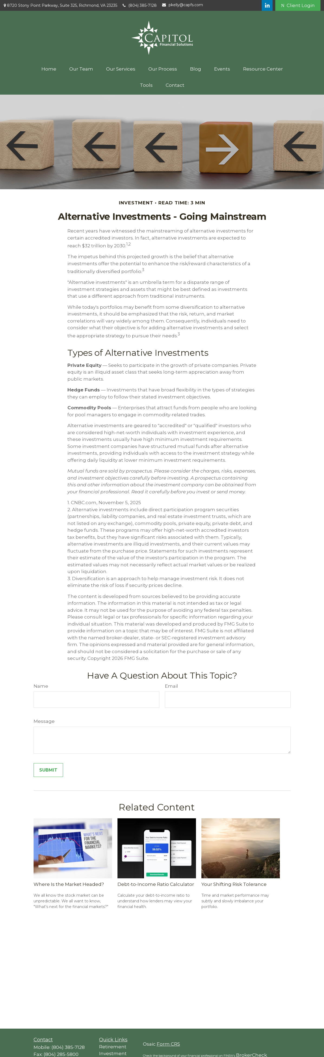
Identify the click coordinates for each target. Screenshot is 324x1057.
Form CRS (168, 1044)
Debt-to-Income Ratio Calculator (155, 884)
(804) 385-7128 (140, 5)
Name (41, 686)
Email (171, 686)
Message (44, 721)
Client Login (298, 5)
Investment (113, 1053)
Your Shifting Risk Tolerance (234, 884)
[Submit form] (48, 770)
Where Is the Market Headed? (69, 884)
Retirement (112, 1046)
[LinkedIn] (267, 5)
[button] (49, 69)
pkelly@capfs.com (182, 4)
